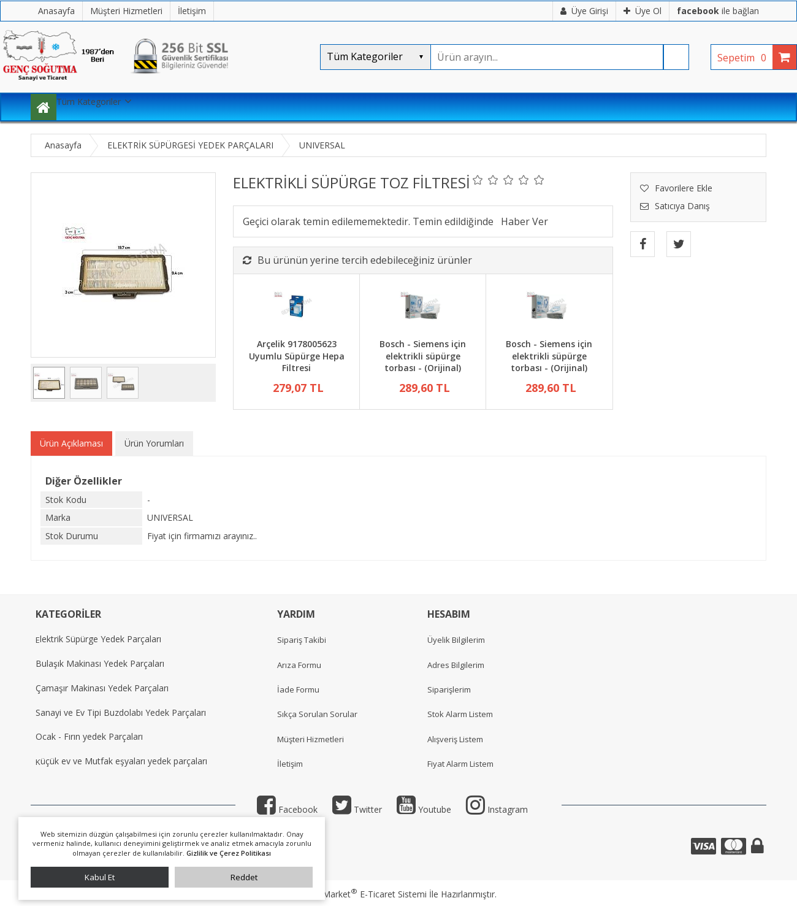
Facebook (287, 809)
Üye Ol (642, 11)
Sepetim (744, 57)
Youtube (424, 809)
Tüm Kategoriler (88, 101)
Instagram (497, 809)
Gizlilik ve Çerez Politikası (228, 853)
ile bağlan (718, 11)
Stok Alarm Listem (460, 714)
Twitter (357, 809)
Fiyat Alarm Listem (460, 763)
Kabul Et (100, 877)
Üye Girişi (584, 11)
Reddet (244, 877)
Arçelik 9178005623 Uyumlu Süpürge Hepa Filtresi (297, 356)
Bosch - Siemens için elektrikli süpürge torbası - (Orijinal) (422, 356)
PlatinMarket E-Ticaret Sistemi (363, 894)
